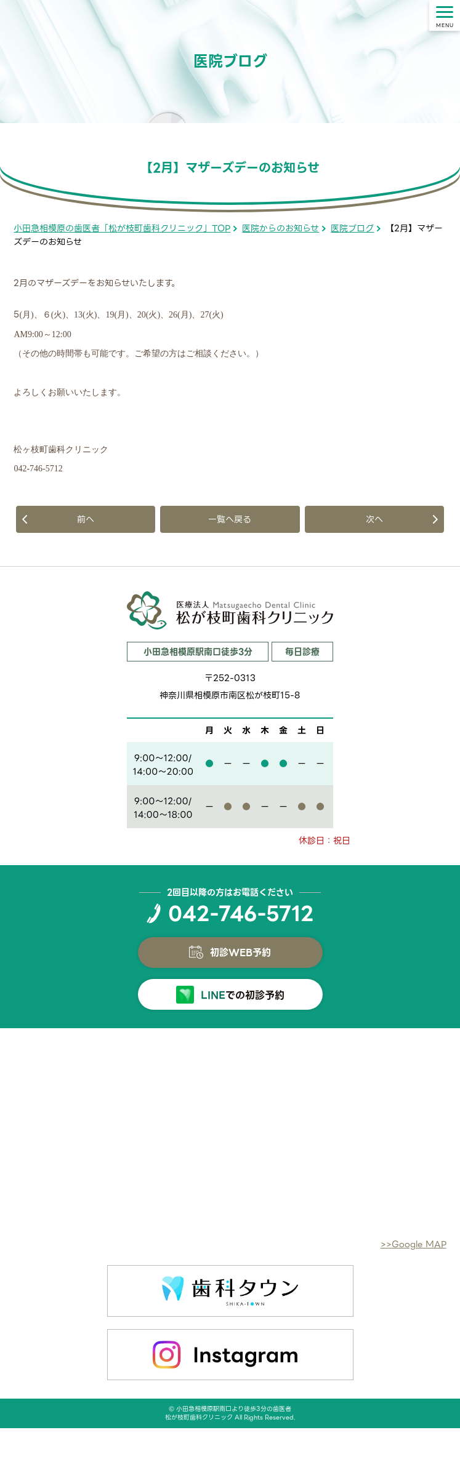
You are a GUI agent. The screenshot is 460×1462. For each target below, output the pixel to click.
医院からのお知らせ (280, 228)
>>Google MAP (413, 1244)
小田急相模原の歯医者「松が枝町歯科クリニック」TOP (122, 228)
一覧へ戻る (229, 519)
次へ (374, 519)
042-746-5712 (240, 913)
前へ (85, 519)
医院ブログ (352, 228)
